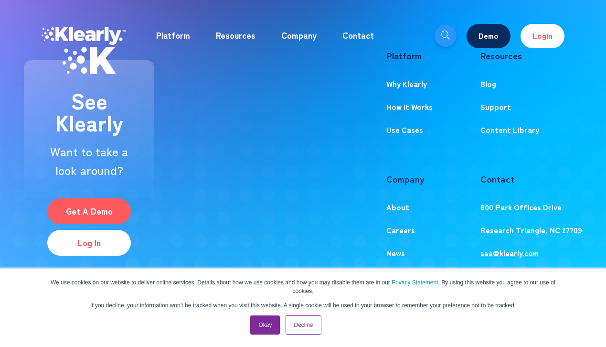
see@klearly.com (509, 253)
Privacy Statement (415, 282)
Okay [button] (265, 325)
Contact (358, 35)
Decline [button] (303, 325)
